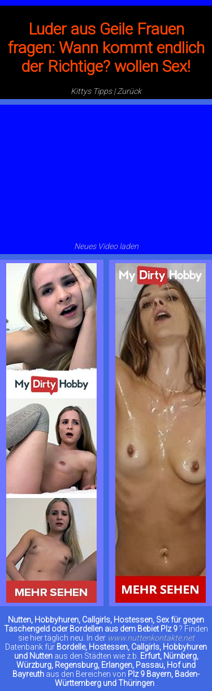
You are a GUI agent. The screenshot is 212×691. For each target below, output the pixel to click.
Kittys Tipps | (93, 91)
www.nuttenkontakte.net (150, 637)
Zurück (129, 91)
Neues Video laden (106, 246)
